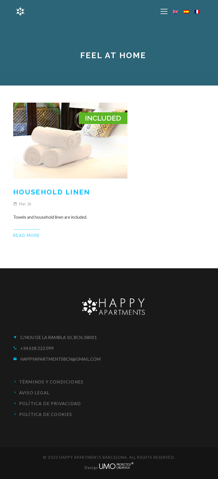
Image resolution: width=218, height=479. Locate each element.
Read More (26, 235)
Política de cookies (45, 414)
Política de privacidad (50, 403)
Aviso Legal (34, 392)
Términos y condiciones (51, 381)
